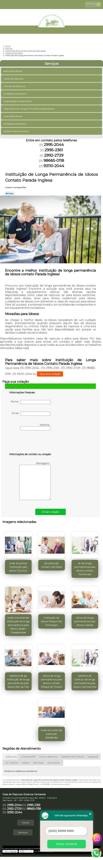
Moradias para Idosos (15, 123)
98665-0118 (53, 160)
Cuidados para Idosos (15, 93)
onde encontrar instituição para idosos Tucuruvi (18, 567)
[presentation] (30, 442)
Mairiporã (93, 756)
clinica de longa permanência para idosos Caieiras (84, 621)
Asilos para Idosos (13, 71)
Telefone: (35, 426)
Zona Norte (53, 762)
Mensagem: (35, 481)
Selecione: (11, 756)
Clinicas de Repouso (14, 86)
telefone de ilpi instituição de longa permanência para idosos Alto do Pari (18, 681)
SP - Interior (12, 762)
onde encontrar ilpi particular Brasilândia (51, 734)
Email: (31, 414)
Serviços (52, 64)
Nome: (31, 402)
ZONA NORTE (28, 756)
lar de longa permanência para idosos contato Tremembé (84, 569)
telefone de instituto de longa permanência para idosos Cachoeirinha (84, 681)
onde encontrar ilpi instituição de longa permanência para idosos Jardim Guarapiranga (18, 625)
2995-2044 (54, 144)
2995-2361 (54, 150)
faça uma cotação (50, 373)
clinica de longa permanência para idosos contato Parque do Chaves (51, 681)
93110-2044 (53, 165)
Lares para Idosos (13, 116)
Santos (25, 762)
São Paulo (38, 762)
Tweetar (9, 193)
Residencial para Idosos (16, 131)
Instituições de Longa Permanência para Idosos (29, 108)
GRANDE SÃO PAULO (72, 756)
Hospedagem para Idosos (17, 101)
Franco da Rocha (48, 756)
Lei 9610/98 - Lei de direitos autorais (55, 784)
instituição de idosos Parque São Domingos (51, 621)
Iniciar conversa (66, 844)
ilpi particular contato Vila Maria (51, 565)
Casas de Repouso (13, 78)
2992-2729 (53, 155)
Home (25, 822)
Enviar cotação (50, 511)
